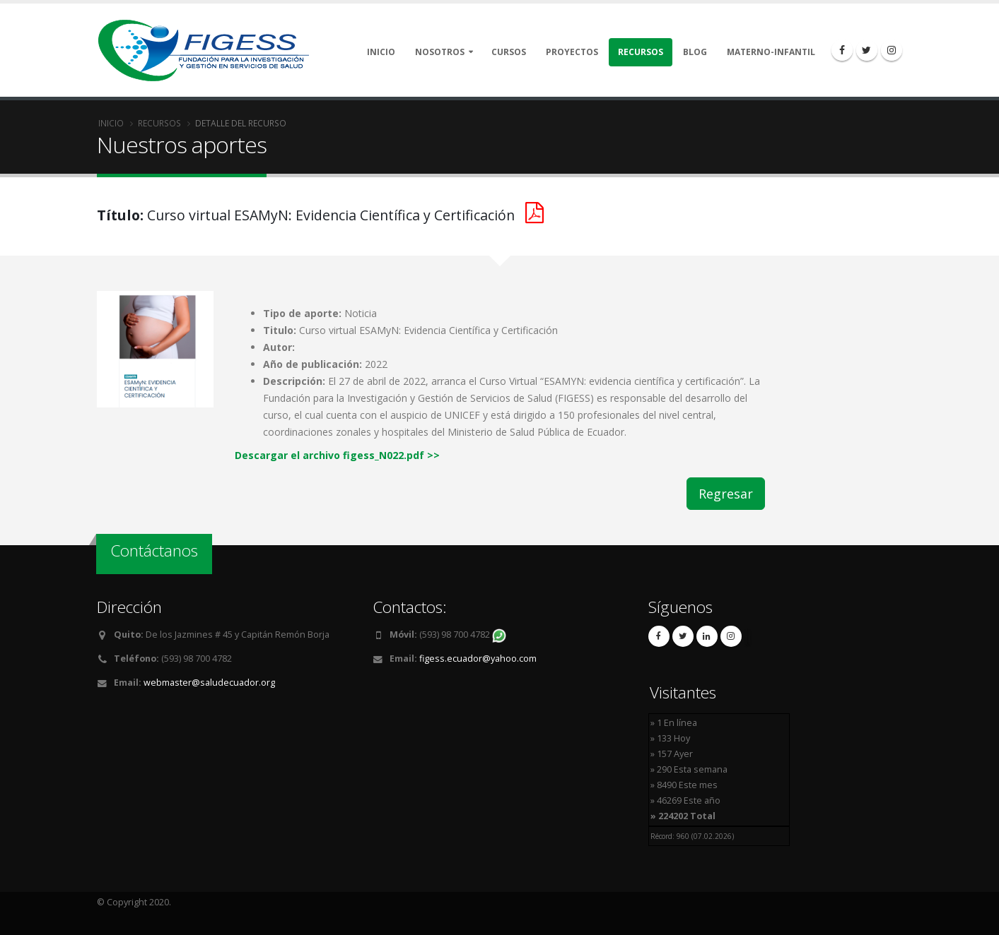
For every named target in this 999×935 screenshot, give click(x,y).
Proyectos (572, 52)
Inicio (381, 52)
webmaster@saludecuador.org (209, 683)
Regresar (726, 493)
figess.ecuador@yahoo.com (478, 659)
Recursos (640, 52)
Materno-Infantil (771, 52)
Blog (695, 52)
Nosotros (440, 52)
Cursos (508, 52)
